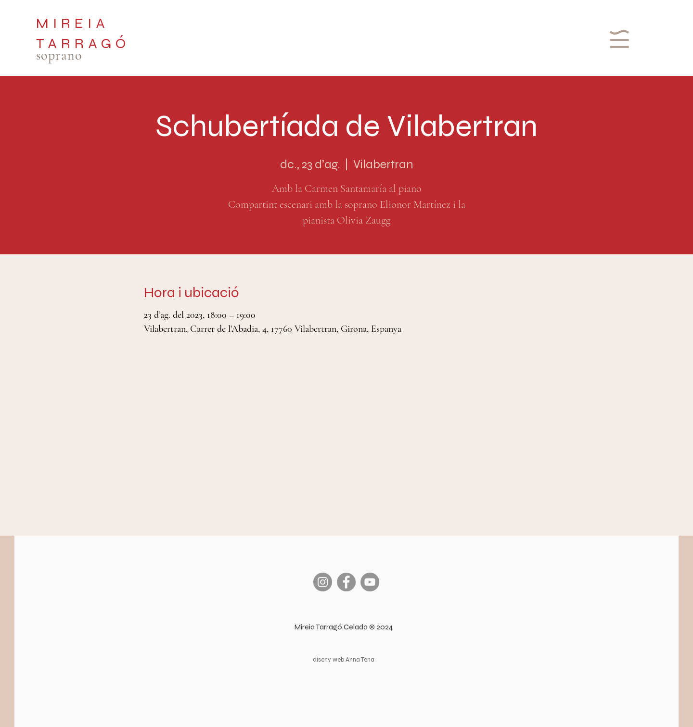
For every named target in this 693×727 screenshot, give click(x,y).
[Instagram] (322, 582)
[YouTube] (369, 582)
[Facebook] (346, 582)
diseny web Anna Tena (343, 660)
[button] (618, 39)
